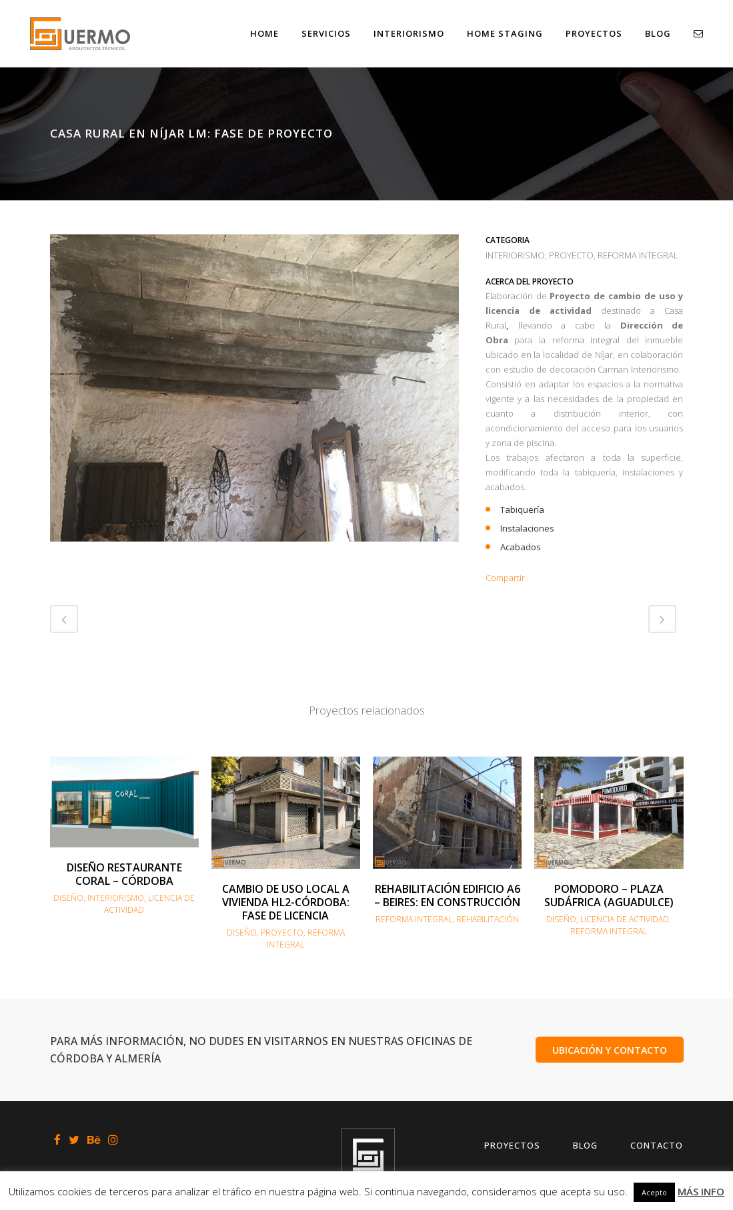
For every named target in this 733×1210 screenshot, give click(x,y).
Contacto (656, 1145)
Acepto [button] (654, 1192)
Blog (585, 1145)
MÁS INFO (701, 1191)
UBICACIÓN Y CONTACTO (609, 1049)
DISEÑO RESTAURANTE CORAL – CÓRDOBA (124, 874)
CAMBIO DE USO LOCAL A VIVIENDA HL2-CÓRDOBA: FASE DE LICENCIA (285, 902)
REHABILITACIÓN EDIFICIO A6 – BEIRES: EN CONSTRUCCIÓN (447, 895)
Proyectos (512, 1145)
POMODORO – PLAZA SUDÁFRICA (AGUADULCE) (609, 895)
